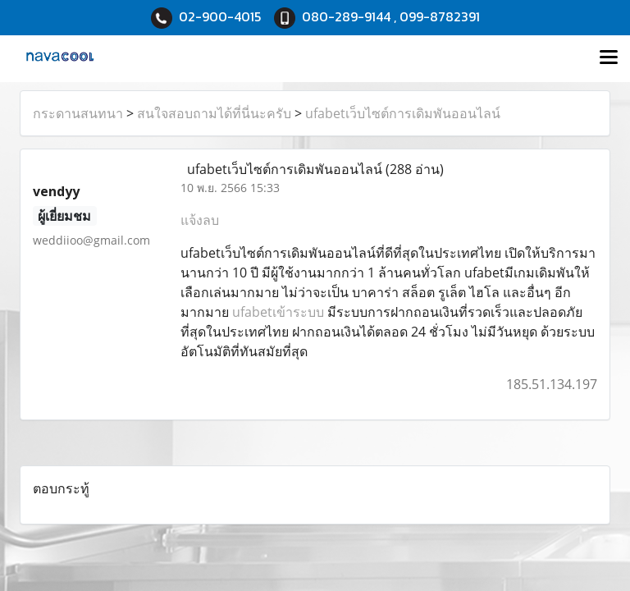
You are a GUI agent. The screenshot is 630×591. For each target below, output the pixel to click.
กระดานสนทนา (78, 113)
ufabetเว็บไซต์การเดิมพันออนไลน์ (402, 113)
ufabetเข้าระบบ (278, 312)
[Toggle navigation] (609, 58)
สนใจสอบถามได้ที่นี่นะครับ (214, 113)
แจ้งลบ (199, 220)
